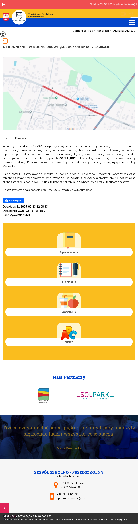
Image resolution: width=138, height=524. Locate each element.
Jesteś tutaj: (80, 31)
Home (90, 31)
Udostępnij (13, 200)
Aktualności (101, 31)
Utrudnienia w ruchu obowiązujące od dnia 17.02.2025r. (56, 46)
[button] (3, 4)
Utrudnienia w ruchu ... (122, 31)
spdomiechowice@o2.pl (123, 14)
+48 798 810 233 (131, 14)
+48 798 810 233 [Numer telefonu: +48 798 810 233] (68, 494)
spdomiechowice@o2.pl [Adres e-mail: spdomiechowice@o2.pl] (72, 498)
